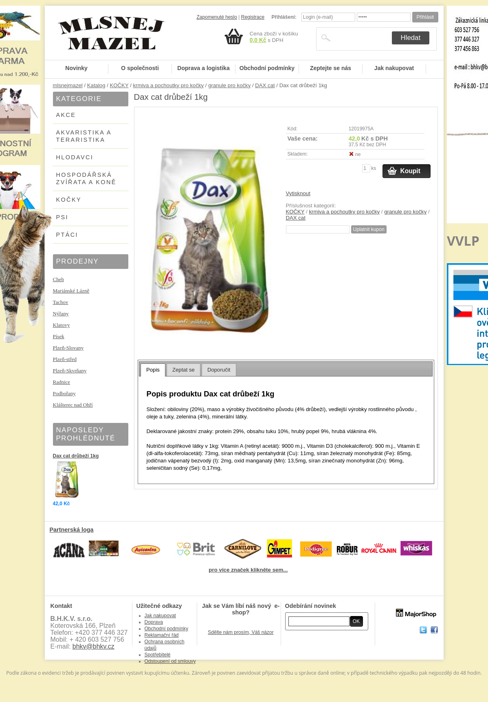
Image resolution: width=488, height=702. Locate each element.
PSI (62, 217)
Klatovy (61, 325)
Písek (58, 336)
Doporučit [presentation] (218, 370)
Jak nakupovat (394, 68)
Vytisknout (298, 193)
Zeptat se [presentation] (183, 370)
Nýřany (61, 313)
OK (356, 621)
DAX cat (265, 85)
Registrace (252, 17)
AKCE (66, 115)
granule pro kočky (229, 85)
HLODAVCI (75, 157)
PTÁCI (67, 234)
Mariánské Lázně (71, 291)
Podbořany (64, 393)
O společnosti (140, 68)
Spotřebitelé (158, 655)
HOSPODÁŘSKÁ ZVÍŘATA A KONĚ (86, 178)
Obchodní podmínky (267, 68)
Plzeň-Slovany (68, 348)
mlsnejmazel (68, 85)
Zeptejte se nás (330, 68)
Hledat (411, 38)
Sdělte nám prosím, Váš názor (240, 632)
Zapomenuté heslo (217, 17)
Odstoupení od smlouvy (170, 661)
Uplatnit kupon (369, 229)
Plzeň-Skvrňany (70, 371)
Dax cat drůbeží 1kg (76, 456)
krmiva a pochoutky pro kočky (168, 85)
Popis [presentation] (153, 370)
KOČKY (119, 85)
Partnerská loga (72, 529)
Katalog (96, 85)
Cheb (58, 279)
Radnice (61, 382)
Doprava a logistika (203, 68)
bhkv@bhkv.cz (93, 646)
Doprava (154, 622)
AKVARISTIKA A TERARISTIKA (84, 136)
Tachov (60, 302)
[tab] (153, 369)
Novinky (76, 68)
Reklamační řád (162, 635)
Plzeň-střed (65, 359)
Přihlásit (425, 17)
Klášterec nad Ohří (73, 405)
